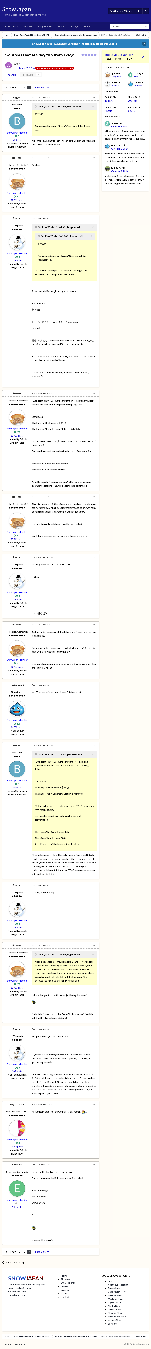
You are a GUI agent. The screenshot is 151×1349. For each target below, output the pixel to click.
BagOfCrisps (17, 1104)
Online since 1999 (17, 1291)
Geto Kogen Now (116, 1291)
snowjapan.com (17, 1295)
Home (64, 1275)
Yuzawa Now (114, 1320)
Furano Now (114, 1288)
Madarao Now (115, 1298)
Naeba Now (114, 1305)
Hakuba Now (115, 1295)
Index (110, 1281)
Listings (74, 26)
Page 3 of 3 (42, 87)
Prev (13, 87)
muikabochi (17, 685)
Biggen (17, 97)
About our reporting (118, 1284)
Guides (61, 26)
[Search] (126, 26)
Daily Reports (45, 26)
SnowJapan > (11, 26)
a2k (19, 64)
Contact (65, 1296)
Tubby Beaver (142, 73)
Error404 (17, 1164)
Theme (6, 1344)
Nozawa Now (115, 1313)
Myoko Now (114, 1302)
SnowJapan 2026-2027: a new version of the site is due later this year (73, 43)
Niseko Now (114, 1309)
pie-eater (17, 158)
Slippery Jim (118, 168)
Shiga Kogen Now (117, 1316)
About (86, 26)
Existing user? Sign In (122, 11)
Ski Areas (28, 26)
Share (12, 74)
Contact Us (19, 1344)
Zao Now (112, 1323)
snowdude (117, 123)
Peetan (17, 218)
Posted (42, 97)
